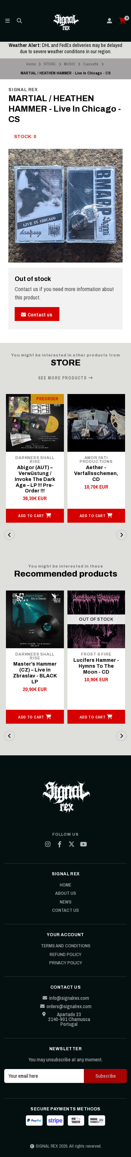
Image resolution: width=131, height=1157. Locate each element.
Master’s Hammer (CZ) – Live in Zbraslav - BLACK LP (35, 672)
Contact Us (65, 910)
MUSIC (69, 64)
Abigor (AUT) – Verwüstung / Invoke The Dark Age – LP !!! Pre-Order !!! (35, 479)
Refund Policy (65, 954)
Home (31, 64)
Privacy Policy (65, 963)
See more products (65, 378)
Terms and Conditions (65, 945)
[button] (35, 516)
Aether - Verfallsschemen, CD (96, 473)
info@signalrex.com (65, 998)
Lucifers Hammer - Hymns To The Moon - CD (96, 666)
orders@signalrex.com (65, 1006)
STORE (50, 64)
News (66, 902)
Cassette (91, 64)
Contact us (36, 314)
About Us (65, 893)
